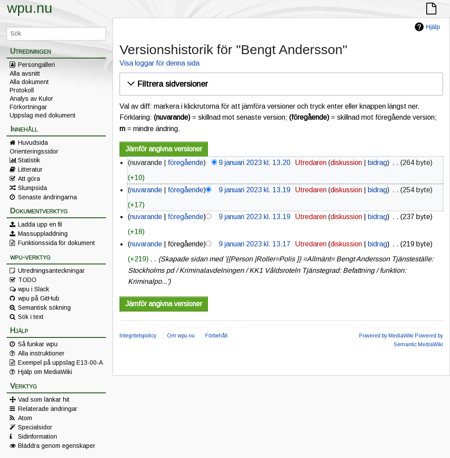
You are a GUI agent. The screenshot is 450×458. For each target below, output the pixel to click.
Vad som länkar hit (43, 399)
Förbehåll (216, 336)
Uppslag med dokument (43, 115)
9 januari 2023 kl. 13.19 (254, 190)
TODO (27, 280)
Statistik (29, 160)
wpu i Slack (33, 289)
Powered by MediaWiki (386, 336)
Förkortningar (28, 107)
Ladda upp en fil (40, 224)
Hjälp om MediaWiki (45, 372)
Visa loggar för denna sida (160, 63)
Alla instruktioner (41, 353)
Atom (25, 418)
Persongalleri (36, 65)
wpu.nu (29, 8)
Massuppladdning (43, 234)
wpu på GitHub (38, 298)
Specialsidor (35, 427)
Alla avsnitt (25, 73)
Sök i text (31, 317)
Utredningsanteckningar (51, 270)
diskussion (346, 162)
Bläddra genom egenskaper (56, 446)
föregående (185, 162)
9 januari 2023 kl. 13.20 (254, 162)
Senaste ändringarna (47, 197)
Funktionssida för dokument (56, 243)
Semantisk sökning (44, 307)
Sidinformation (37, 436)
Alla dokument (29, 81)
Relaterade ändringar (47, 409)
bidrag (377, 162)
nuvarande (146, 190)
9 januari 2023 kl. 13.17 (254, 244)
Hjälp (433, 26)
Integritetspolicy (138, 336)
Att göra (29, 179)
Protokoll (22, 90)
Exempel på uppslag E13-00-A (60, 362)
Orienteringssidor (34, 151)
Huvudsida (33, 142)
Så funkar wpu (38, 344)
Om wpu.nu (181, 336)
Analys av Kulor (31, 98)
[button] (280, 84)
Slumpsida (32, 188)
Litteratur (30, 169)
